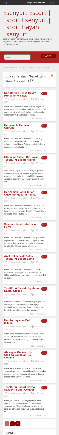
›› (18, 424)
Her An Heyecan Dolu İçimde (17, 321)
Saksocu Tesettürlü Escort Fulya (21, 225)
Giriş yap (50, 3)
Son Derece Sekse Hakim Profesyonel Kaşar (20, 94)
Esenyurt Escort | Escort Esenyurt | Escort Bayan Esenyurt (27, 23)
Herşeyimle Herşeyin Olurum (17, 126)
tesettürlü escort (14, 99)
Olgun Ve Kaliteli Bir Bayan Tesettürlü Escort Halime (21, 158)
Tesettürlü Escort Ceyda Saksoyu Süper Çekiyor (19, 388)
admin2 (25, 99)
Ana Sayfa (8, 67)
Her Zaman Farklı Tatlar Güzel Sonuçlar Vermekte (20, 193)
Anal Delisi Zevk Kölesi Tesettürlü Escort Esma (19, 257)
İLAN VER (48, 56)
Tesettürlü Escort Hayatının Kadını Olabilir (21, 289)
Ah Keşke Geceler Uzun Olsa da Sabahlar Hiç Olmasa (19, 355)
